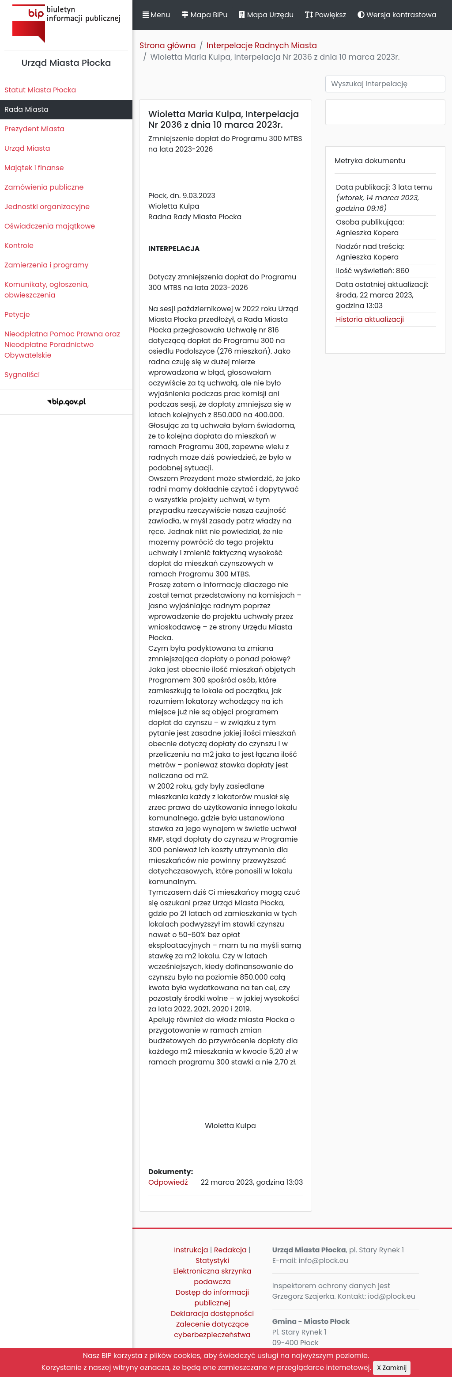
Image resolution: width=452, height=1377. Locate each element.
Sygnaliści (22, 375)
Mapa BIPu (204, 15)
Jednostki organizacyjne (47, 207)
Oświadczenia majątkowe (49, 226)
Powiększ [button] (325, 15)
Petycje (17, 314)
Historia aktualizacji (370, 319)
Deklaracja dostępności (212, 1313)
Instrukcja (191, 1250)
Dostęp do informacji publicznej (212, 1297)
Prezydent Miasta (34, 129)
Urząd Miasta (27, 148)
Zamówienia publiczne (43, 187)
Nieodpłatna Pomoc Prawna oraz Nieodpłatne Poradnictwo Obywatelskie (62, 344)
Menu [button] (156, 15)
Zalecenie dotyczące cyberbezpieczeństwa (212, 1329)
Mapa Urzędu (266, 15)
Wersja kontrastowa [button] (397, 15)
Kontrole (19, 245)
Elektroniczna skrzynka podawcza (212, 1276)
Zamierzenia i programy (46, 265)
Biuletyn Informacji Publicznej (66, 23)
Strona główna (167, 45)
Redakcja (230, 1250)
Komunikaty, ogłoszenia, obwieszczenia (46, 289)
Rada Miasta (26, 109)
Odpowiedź (168, 1182)
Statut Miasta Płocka (40, 90)
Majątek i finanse (34, 168)
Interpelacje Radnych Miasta (262, 45)
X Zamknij (392, 1367)
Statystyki (212, 1260)
